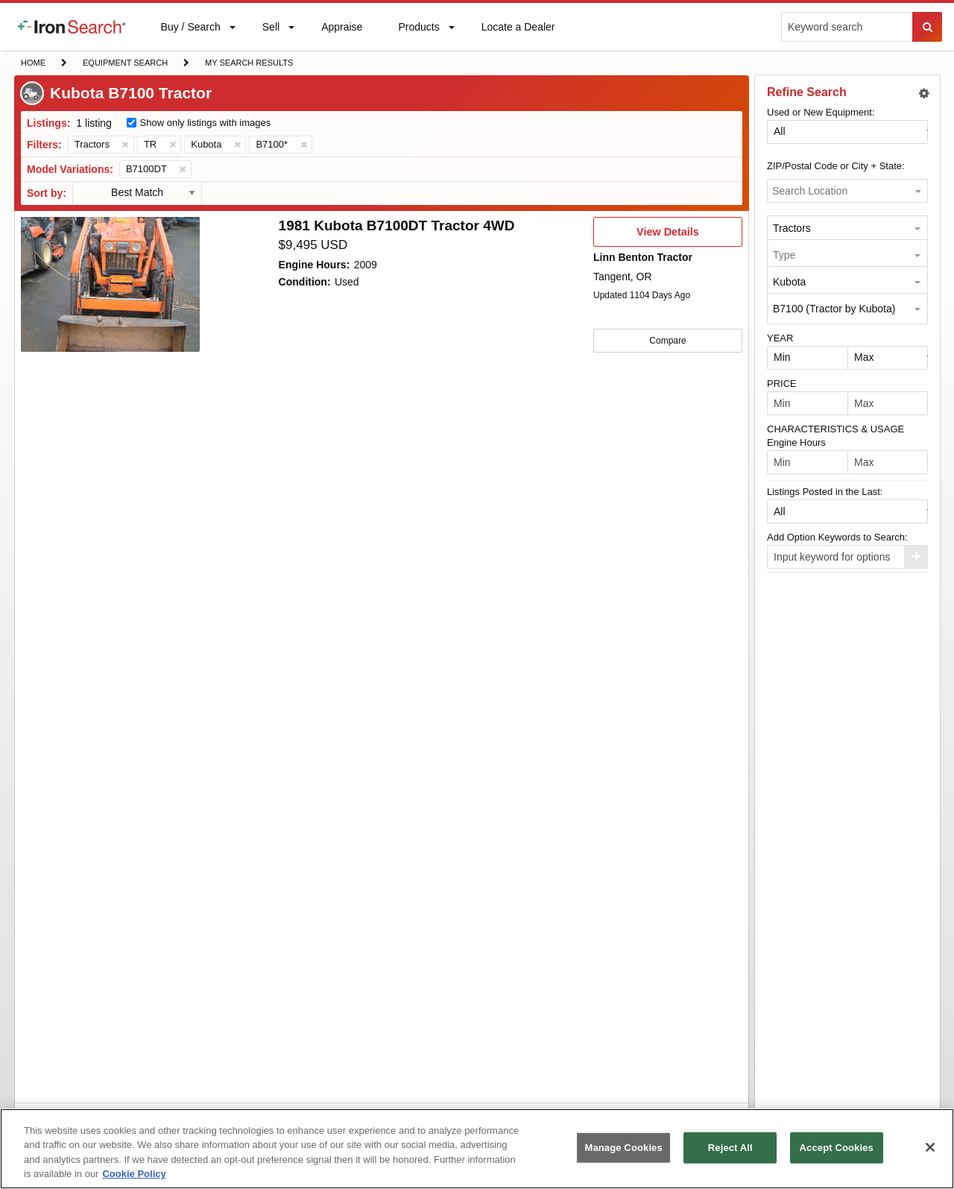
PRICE (782, 383)
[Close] (930, 1147)
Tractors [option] (792, 228)
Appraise (341, 30)
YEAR (780, 338)
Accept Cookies (837, 1147)
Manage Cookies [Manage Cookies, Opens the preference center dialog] (623, 1147)
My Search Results (248, 64)
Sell (270, 30)
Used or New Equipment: (821, 112)
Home (32, 61)
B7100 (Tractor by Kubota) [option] (834, 309)
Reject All (730, 1147)
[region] (477, 1148)
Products (418, 30)
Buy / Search (190, 36)
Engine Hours (796, 442)
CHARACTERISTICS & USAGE (835, 429)
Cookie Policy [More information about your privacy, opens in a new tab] (133, 1173)
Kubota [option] (789, 282)
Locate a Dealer (518, 36)
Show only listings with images (205, 122)
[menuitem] (71, 27)
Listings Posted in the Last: (824, 491)
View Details (667, 236)
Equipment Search (125, 64)
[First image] (110, 285)
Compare (667, 340)
